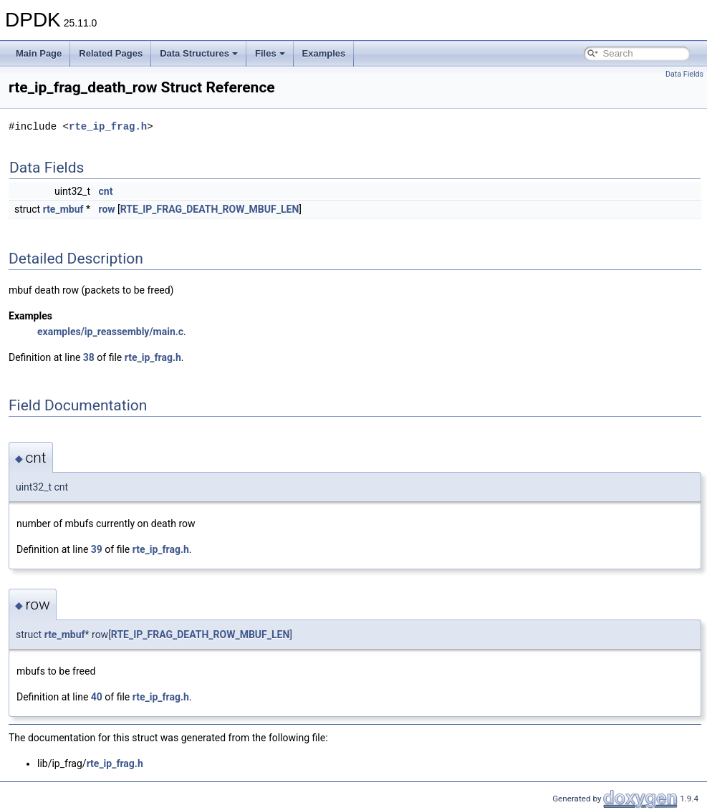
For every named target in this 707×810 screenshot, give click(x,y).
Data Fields (684, 74)
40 (96, 697)
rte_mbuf (63, 209)
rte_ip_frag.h (108, 126)
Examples (324, 53)
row (107, 209)
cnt (106, 191)
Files (270, 53)
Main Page (39, 53)
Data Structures (199, 53)
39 (96, 549)
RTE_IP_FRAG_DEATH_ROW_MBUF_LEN (209, 209)
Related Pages (111, 53)
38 (89, 357)
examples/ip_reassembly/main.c (110, 331)
